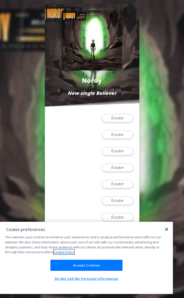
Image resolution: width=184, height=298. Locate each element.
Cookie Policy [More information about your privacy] (64, 252)
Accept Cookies (86, 265)
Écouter (117, 118)
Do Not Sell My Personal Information (86, 278)
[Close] (166, 229)
